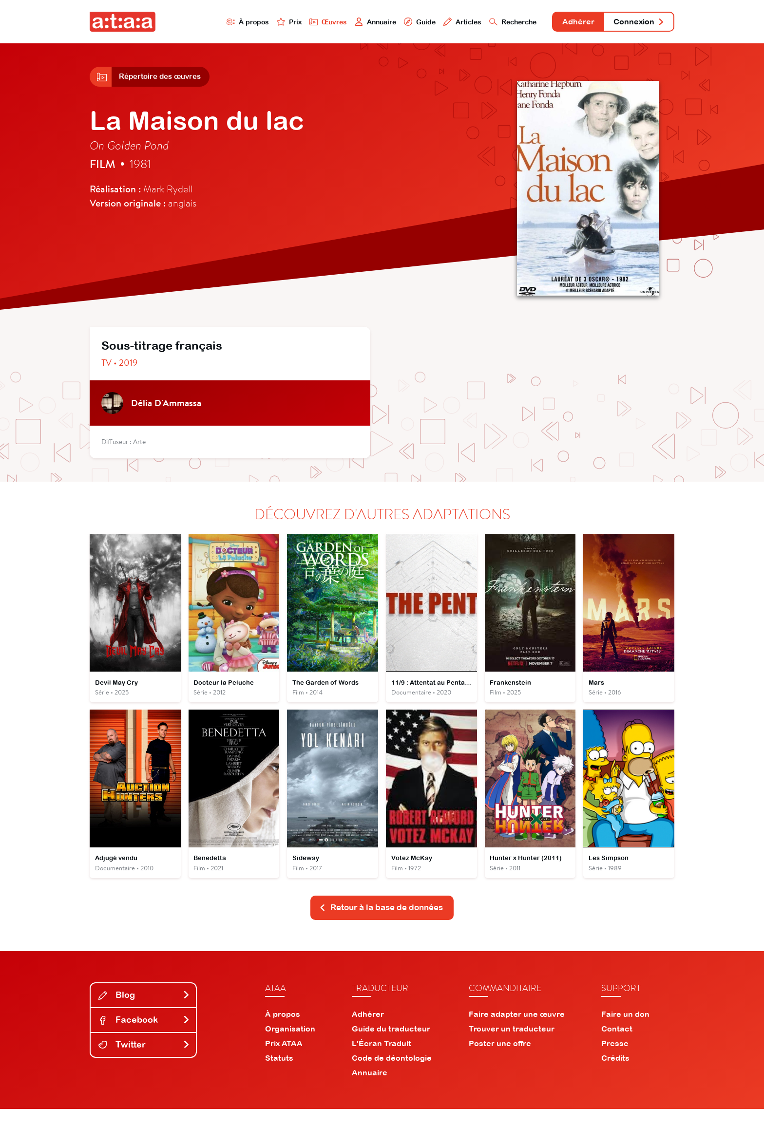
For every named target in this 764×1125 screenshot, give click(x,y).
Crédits (615, 1073)
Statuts (279, 1073)
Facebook (144, 1036)
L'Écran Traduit (381, 1059)
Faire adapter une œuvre (517, 1030)
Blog (144, 1011)
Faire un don (625, 1030)
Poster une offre (500, 1059)
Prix (251, 22)
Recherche (491, 22)
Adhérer (563, 23)
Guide (391, 22)
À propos (207, 22)
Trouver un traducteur (511, 1044)
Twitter (144, 1060)
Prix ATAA (284, 1059)
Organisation (290, 1044)
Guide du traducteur (391, 1044)
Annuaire (344, 22)
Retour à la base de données (381, 923)
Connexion (634, 23)
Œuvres (293, 22)
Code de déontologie (392, 1073)
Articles (436, 22)
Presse (615, 1059)
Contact (616, 1044)
